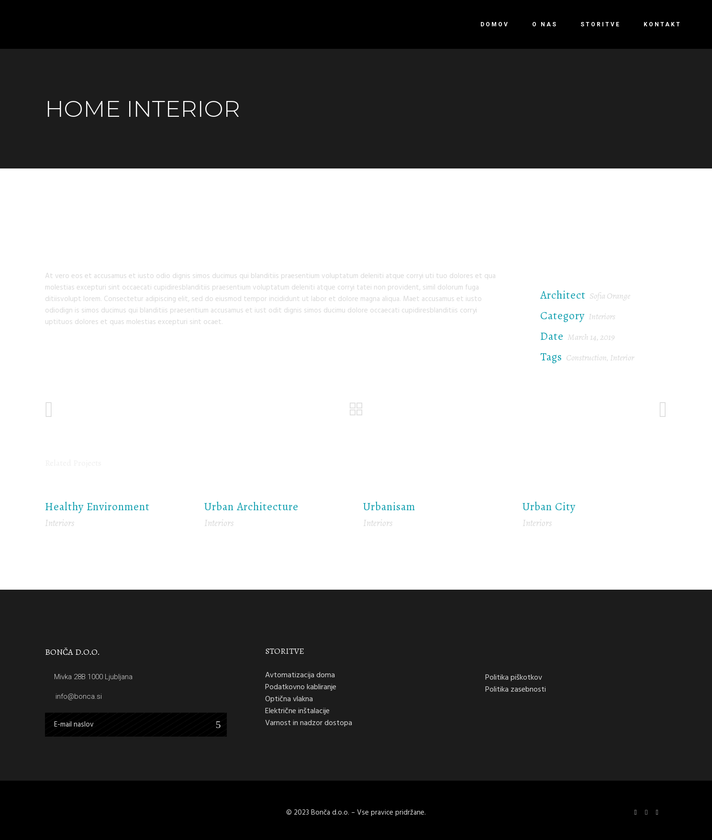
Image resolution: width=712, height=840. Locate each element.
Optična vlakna (289, 699)
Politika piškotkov (513, 677)
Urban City (549, 506)
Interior (622, 357)
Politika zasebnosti (515, 689)
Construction (586, 357)
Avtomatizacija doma (300, 675)
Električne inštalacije (297, 711)
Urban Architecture (251, 506)
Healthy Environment (97, 506)
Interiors (602, 316)
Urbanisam (389, 506)
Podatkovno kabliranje (300, 687)
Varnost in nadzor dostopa (308, 722)
